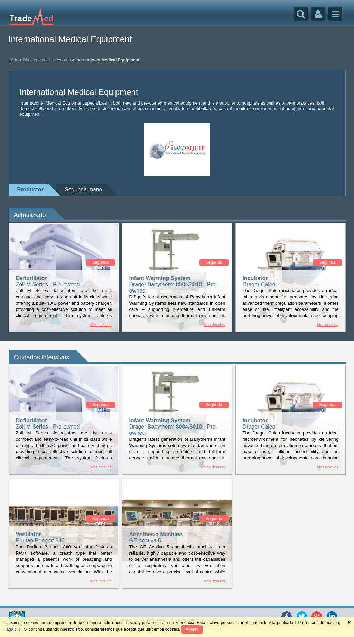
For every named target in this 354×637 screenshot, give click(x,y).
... (42, 114)
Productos (31, 189)
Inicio (13, 59)
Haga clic (12, 629)
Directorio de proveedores (47, 59)
